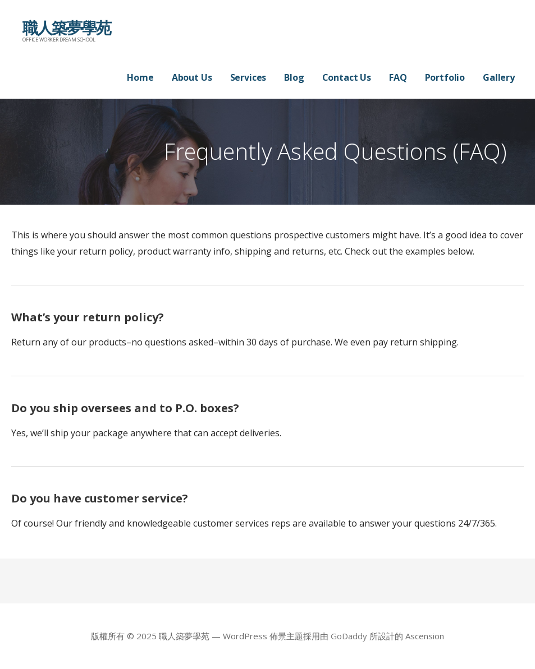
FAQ (398, 77)
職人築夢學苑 (66, 27)
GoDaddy (349, 636)
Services (248, 77)
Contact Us (346, 77)
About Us (192, 77)
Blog (294, 77)
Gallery (499, 77)
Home (140, 77)
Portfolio (445, 77)
